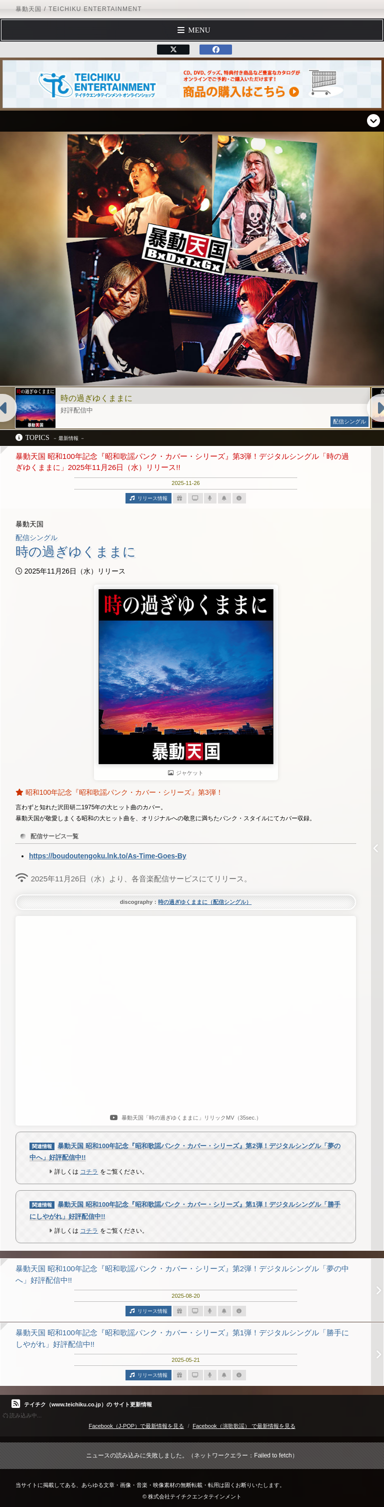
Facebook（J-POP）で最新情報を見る (136, 1426)
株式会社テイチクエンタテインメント (195, 1496)
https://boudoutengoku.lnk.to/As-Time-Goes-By (107, 856)
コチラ (89, 1171)
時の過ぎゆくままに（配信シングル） (205, 902)
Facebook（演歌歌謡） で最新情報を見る (243, 1426)
